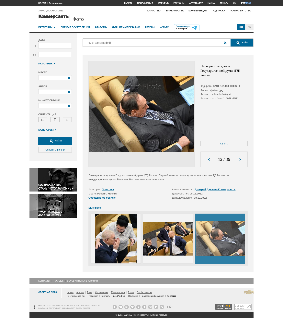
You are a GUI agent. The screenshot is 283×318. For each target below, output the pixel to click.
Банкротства (175, 10)
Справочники (101, 292)
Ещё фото (94, 207)
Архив (70, 292)
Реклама (171, 296)
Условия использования (82, 281)
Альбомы (101, 27)
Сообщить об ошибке (102, 197)
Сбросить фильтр (55, 149)
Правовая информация (152, 296)
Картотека (154, 10)
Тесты (131, 292)
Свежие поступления (75, 27)
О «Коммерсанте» (76, 296)
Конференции (197, 10)
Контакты (44, 281)
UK (234, 3)
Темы (89, 292)
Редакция (93, 296)
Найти (55, 141)
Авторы (150, 27)
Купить (224, 143)
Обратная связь (48, 292)
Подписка (218, 10)
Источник (46, 63)
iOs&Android (119, 296)
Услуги (164, 27)
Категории (45, 27)
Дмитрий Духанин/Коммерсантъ (215, 189)
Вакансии (133, 296)
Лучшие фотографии (126, 27)
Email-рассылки (144, 292)
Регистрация (55, 3)
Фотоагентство (240, 10)
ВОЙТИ (42, 3)
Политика (108, 189)
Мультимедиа (118, 292)
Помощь (58, 281)
